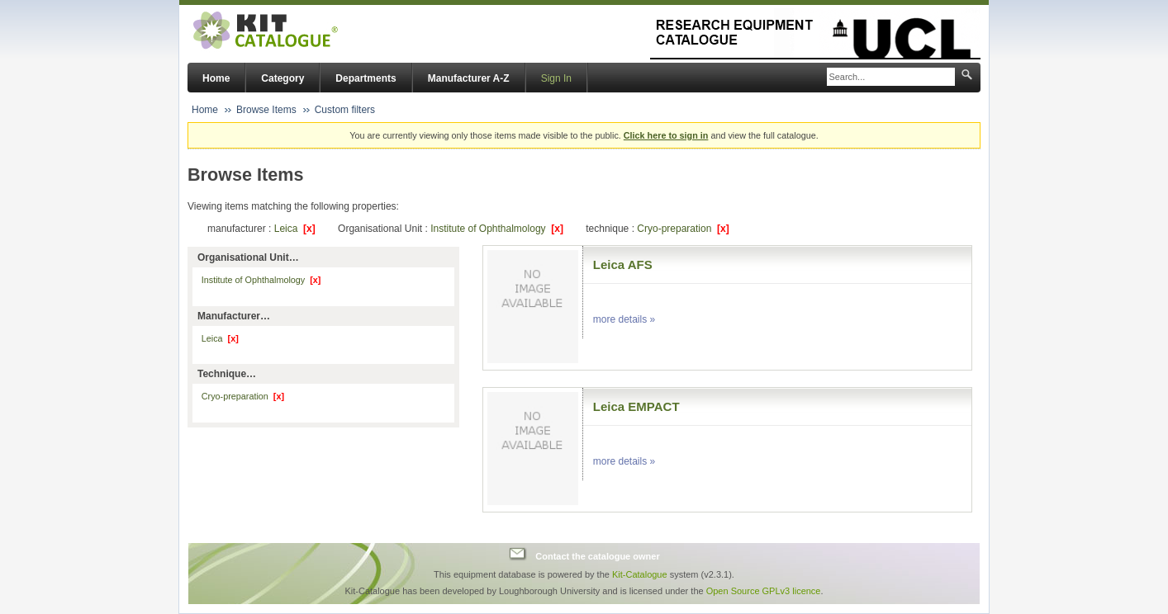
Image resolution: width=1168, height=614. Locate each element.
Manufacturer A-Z (469, 78)
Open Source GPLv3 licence (763, 591)
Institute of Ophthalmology (496, 228)
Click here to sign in (666, 135)
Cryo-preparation (683, 228)
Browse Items (266, 110)
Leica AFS (623, 264)
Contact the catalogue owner (597, 556)
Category (282, 78)
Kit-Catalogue (639, 574)
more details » (624, 319)
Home (216, 78)
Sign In (556, 78)
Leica (295, 228)
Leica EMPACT (636, 406)
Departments (365, 78)
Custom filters (345, 110)
